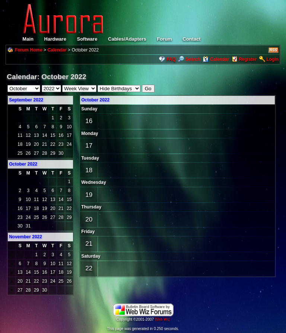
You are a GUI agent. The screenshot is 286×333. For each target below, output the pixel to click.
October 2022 (95, 100)
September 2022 (26, 100)
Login (272, 59)
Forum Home (28, 50)
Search (189, 59)
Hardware (55, 39)
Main (28, 39)
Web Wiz (162, 319)
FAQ (171, 59)
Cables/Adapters (127, 39)
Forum (164, 39)
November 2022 (25, 236)
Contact (191, 39)
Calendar (56, 50)
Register (248, 59)
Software (87, 39)
